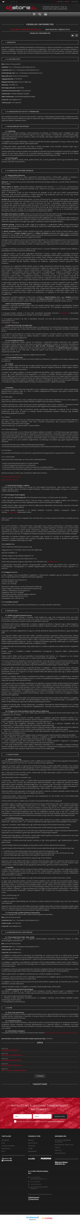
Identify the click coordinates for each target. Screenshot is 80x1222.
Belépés (54, 1)
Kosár (30, 1148)
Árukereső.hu (32, 1219)
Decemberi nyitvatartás (10, 1050)
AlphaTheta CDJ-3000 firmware (12, 1055)
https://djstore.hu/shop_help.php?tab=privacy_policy (61, 1033)
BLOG (3, 1151)
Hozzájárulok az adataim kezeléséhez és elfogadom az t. (40, 1121)
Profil (63, 1)
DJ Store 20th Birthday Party (11, 1065)
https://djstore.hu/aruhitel (10, 480)
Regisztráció (33, 1143)
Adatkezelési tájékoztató (64, 1145)
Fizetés (57, 1147)
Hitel (3, 1143)
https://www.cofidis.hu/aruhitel (11, 477)
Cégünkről (5, 1140)
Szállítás (58, 1150)
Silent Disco (6, 1148)
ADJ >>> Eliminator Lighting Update (14, 1070)
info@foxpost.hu (52, 562)
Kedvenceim (32, 1151)
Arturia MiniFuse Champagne (12, 1060)
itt (10, 323)
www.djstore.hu (64, 313)
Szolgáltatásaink (8, 1146)
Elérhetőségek (60, 1153)
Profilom (31, 1146)
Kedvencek (73, 1)
